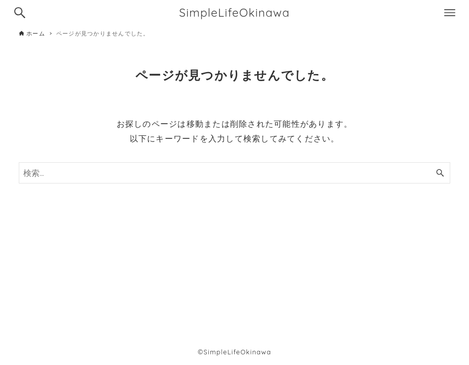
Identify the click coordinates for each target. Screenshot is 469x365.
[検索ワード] (234, 173)
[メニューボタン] (450, 13)
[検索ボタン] (20, 13)
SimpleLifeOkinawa (234, 12)
